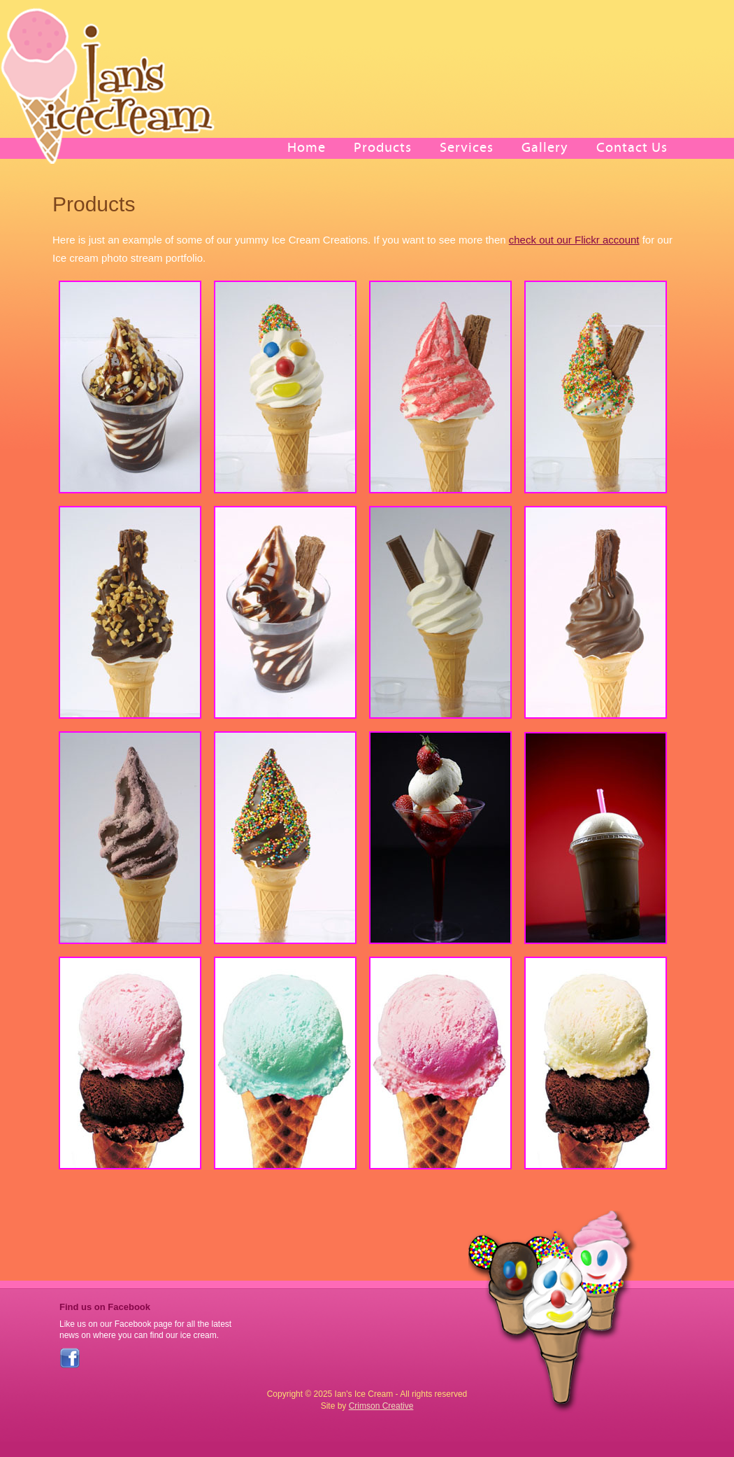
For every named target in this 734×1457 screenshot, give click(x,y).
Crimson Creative (381, 1406)
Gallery (544, 148)
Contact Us (632, 148)
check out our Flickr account (574, 240)
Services (467, 148)
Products (383, 148)
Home (306, 148)
